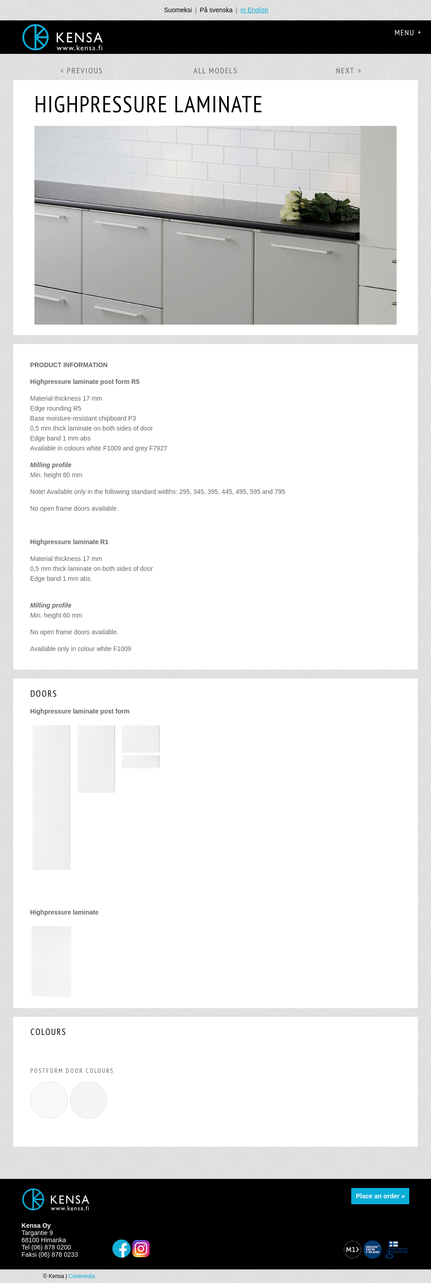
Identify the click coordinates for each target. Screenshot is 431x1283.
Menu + (408, 32)
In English (254, 10)
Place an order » (380, 1196)
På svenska (216, 10)
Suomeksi (178, 10)
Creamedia (81, 1276)
